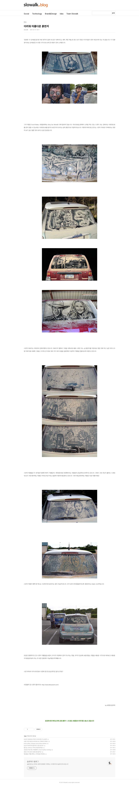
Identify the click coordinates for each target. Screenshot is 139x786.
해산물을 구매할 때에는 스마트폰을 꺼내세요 (34, 754)
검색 (113, 13)
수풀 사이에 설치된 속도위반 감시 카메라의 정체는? (36, 741)
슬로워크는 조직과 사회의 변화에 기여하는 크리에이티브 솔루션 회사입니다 (47, 764)
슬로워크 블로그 (33, 762)
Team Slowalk (72, 14)
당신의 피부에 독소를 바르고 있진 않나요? (34, 745)
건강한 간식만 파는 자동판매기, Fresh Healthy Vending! (37, 749)
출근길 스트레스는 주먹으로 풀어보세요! (33, 747)
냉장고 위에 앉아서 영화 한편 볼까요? (32, 752)
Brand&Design (51, 14)
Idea (61, 14)
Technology (37, 14)
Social (26, 14)
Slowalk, (66, 782)
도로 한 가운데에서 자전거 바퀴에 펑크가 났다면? (35, 739)
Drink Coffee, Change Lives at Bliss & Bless (35, 743)
